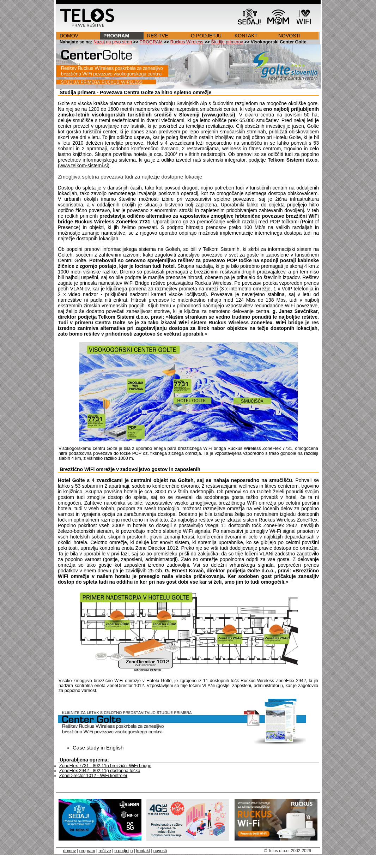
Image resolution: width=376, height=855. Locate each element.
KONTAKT (246, 35)
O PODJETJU (206, 35)
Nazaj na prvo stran (112, 42)
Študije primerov (227, 42)
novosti (160, 850)
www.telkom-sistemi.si (84, 165)
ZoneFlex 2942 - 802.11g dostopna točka (99, 770)
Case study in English (98, 748)
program (87, 850)
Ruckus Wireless (187, 42)
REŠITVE (157, 35)
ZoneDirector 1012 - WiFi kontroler (93, 775)
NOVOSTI (289, 35)
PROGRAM (116, 35)
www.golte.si (219, 115)
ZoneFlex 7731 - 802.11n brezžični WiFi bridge (105, 765)
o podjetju (123, 850)
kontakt (143, 850)
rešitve (104, 850)
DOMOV (69, 35)
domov (69, 850)
